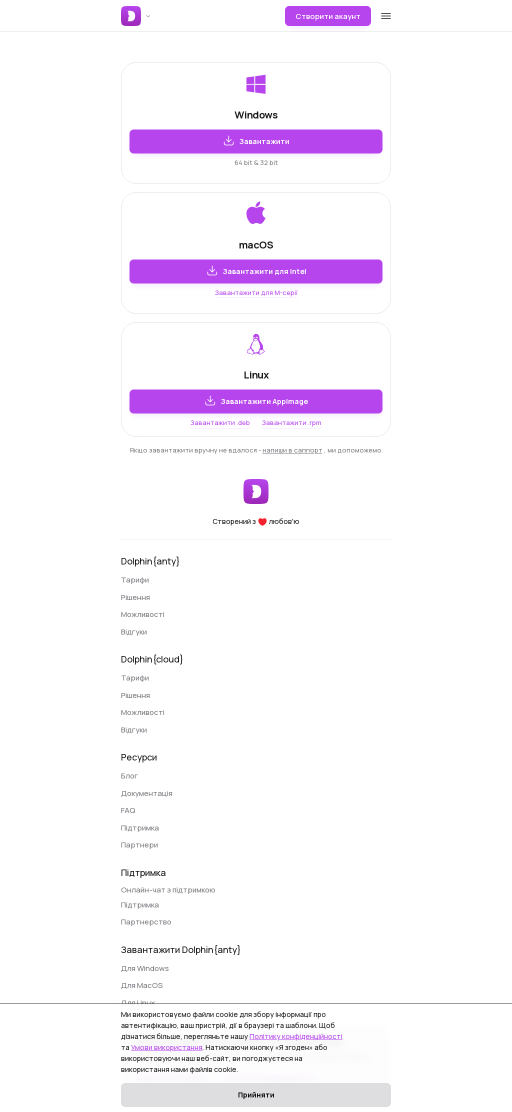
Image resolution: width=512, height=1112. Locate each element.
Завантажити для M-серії (256, 292)
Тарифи (135, 579)
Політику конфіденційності (296, 1036)
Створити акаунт (328, 16)
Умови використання (166, 1047)
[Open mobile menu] (386, 16)
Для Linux (138, 1003)
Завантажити (256, 140)
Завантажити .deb (220, 422)
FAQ (128, 810)
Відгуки (134, 631)
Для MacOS (142, 985)
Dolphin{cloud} (152, 659)
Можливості (142, 614)
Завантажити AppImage (256, 400)
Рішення (135, 597)
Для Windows (145, 968)
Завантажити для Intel (256, 270)
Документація (146, 793)
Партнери (139, 845)
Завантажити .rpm (292, 422)
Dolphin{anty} (150, 561)
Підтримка (140, 827)
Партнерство (146, 921)
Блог (129, 775)
